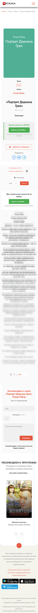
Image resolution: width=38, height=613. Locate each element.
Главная (4, 11)
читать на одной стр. (16, 171)
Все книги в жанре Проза (19, 473)
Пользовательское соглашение (19, 570)
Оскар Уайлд (18, 93)
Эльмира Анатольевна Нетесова (19, 525)
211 (19, 374)
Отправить (26, 438)
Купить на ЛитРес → (19, 130)
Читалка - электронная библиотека (23, 611)
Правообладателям (19, 575)
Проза (10, 11)
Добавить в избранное (19, 147)
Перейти (24, 183)
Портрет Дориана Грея (28, 11)
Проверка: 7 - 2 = (19, 415)
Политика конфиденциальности (19, 573)
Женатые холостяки (19, 522)
